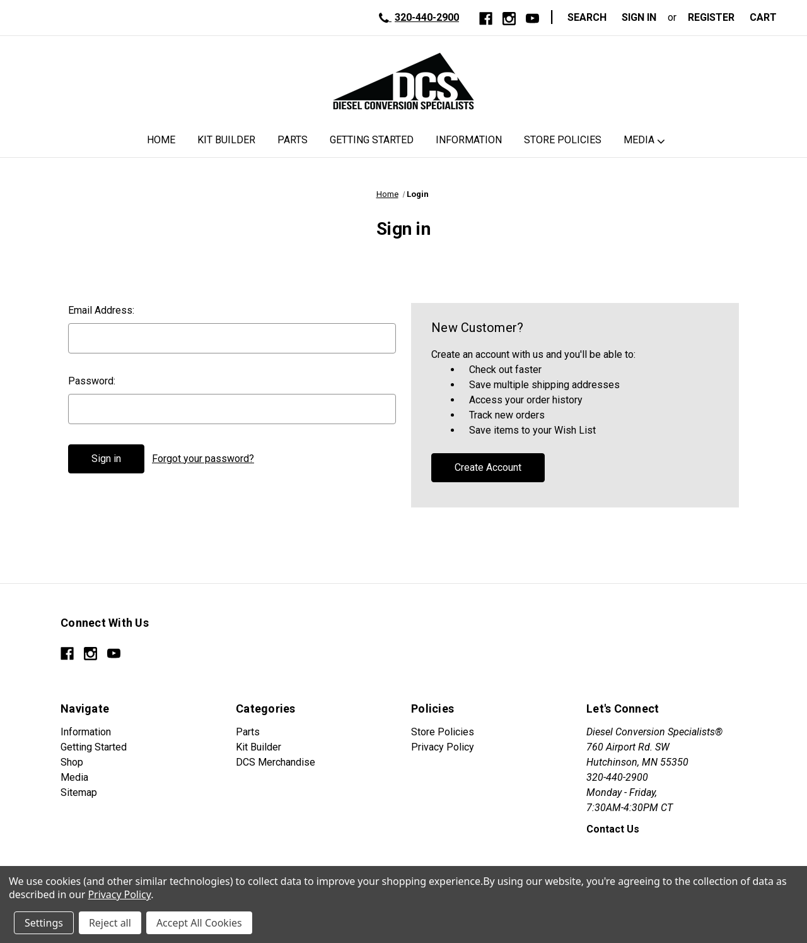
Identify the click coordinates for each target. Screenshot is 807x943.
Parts (292, 140)
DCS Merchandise (275, 762)
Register (711, 17)
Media (639, 140)
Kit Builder (226, 140)
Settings (44, 923)
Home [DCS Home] (161, 140)
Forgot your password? (203, 459)
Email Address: (101, 310)
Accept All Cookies (199, 923)
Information (469, 140)
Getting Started (372, 140)
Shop (72, 762)
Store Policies (562, 140)
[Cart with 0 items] (767, 17)
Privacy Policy (442, 747)
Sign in (639, 17)
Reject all (110, 923)
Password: (91, 381)
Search (587, 17)
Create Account (488, 467)
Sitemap (79, 792)
